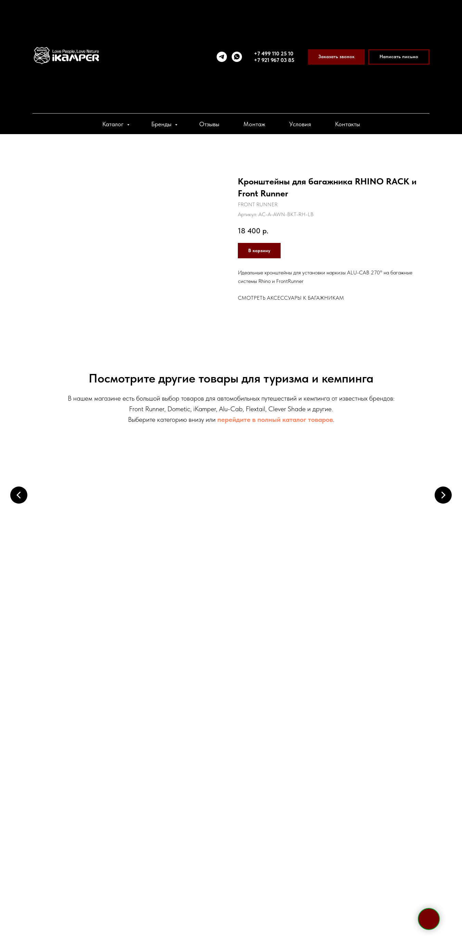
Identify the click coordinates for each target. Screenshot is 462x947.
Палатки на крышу (77, 528)
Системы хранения (385, 626)
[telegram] (222, 57)
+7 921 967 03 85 (274, 60)
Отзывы (209, 124)
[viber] (97, 853)
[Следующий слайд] (443, 494)
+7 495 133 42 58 (108, 749)
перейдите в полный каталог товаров (275, 419)
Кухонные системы (180, 626)
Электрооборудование (77, 626)
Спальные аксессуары (282, 626)
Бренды (162, 124)
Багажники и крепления (282, 528)
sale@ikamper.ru (102, 797)
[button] (336, 57)
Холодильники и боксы (385, 528)
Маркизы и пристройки (180, 528)
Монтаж (254, 124)
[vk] (109, 853)
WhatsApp (117, 782)
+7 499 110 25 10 (273, 53)
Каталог (113, 124)
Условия (300, 124)
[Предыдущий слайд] (18, 494)
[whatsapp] (237, 57)
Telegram (80, 782)
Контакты (347, 124)
